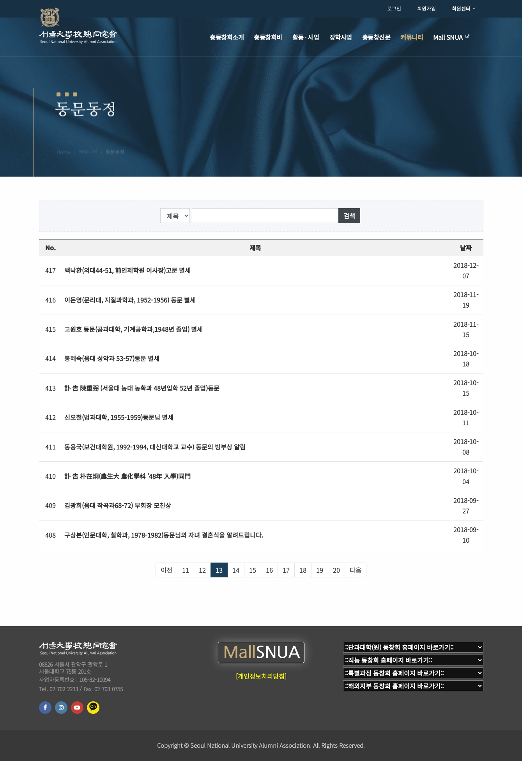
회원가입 (426, 8)
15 (252, 570)
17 (286, 570)
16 (269, 570)
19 (319, 570)
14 (235, 570)
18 (302, 570)
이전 (166, 570)
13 (219, 570)
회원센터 (464, 8)
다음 (355, 570)
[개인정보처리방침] (261, 676)
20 (336, 570)
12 (202, 570)
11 (185, 570)
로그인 (394, 8)
